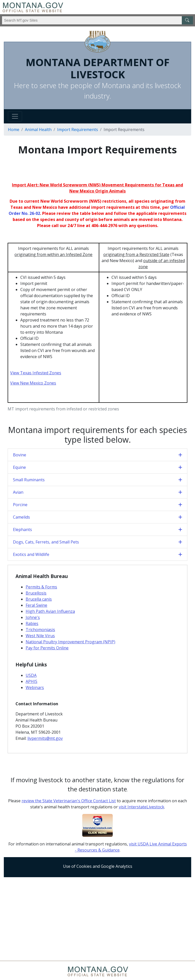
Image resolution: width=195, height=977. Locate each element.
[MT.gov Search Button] (187, 20)
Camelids (21, 517)
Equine (19, 467)
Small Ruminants (29, 480)
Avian (18, 492)
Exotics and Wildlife (31, 554)
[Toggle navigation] (15, 116)
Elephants (22, 529)
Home (13, 129)
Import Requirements (77, 129)
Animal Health (38, 129)
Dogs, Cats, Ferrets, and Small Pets (46, 542)
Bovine (19, 455)
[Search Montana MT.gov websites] (97, 20)
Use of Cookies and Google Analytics (97, 866)
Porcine (20, 504)
